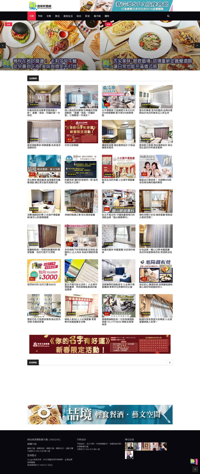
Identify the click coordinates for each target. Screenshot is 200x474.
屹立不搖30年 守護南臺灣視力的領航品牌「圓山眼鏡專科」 (118, 216)
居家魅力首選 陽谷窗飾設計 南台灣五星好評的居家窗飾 (155, 146)
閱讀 (8, 24)
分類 (31, 16)
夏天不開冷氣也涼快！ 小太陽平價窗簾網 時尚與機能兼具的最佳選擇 (81, 287)
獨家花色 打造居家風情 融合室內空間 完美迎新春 (43, 320)
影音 (87, 16)
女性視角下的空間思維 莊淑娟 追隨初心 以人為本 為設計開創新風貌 (81, 252)
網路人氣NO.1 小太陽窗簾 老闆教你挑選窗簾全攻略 (80, 320)
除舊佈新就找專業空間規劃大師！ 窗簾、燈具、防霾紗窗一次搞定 (43, 112)
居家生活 (68, 16)
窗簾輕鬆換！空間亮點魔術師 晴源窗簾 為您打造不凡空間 (43, 251)
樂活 (57, 16)
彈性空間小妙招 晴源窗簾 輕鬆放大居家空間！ (155, 216)
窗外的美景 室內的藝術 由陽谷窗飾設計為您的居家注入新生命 (155, 111)
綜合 (79, 16)
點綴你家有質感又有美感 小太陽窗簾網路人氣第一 (155, 320)
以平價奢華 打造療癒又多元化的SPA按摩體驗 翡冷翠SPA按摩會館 (118, 112)
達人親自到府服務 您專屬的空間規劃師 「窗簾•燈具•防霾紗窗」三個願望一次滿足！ (81, 112)
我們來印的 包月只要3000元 (41, 284)
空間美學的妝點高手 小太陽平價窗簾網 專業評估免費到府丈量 (118, 286)
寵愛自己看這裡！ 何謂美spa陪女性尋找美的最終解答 (155, 181)
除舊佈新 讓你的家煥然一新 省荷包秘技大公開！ (81, 181)
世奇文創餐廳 (71, 145)
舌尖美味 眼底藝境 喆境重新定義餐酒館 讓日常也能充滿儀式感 (43, 181)
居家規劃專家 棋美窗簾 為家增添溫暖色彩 (43, 146)
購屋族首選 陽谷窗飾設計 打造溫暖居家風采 (118, 146)
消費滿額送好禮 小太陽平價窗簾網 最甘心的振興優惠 (43, 216)
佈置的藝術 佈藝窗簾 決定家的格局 (118, 251)
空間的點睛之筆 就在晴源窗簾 (80, 214)
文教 (48, 16)
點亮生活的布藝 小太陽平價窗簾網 (118, 181)
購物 (107, 16)
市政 (40, 16)
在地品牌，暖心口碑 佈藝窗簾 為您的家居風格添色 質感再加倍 (155, 251)
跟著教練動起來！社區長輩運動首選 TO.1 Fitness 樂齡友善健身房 (118, 321)
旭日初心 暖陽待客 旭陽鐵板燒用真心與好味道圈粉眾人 (155, 286)
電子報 (97, 16)
